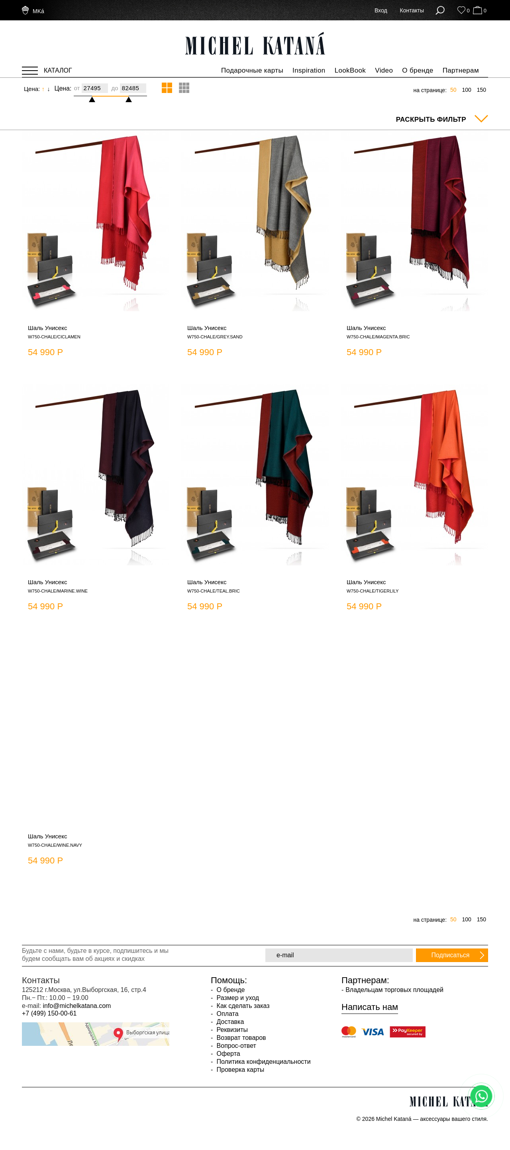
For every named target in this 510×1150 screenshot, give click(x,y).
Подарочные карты (252, 70)
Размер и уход (237, 997)
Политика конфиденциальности (262, 1061)
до (114, 88)
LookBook (350, 70)
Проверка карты (239, 1069)
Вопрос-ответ (235, 1045)
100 (466, 90)
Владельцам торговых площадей (394, 989)
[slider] (95, 96)
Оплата (226, 1013)
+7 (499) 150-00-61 (49, 1013)
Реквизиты (231, 1029)
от (77, 88)
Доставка (229, 1021)
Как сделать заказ (242, 1005)
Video (384, 70)
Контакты (412, 10)
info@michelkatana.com (77, 1005)
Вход (381, 10)
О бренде (417, 70)
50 (453, 90)
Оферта (227, 1053)
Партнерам (461, 70)
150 (481, 90)
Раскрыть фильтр (431, 119)
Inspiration (309, 70)
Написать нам (369, 1007)
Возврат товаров (240, 1037)
